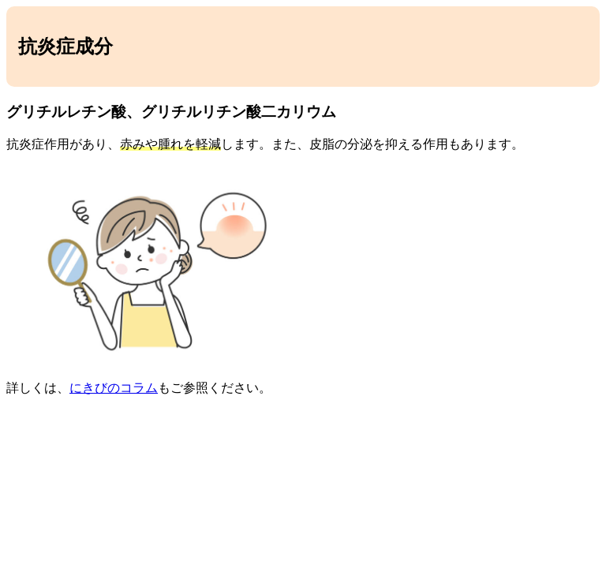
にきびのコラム (113, 387)
